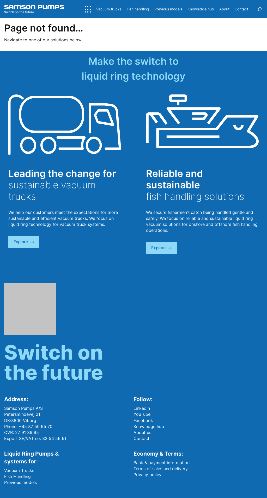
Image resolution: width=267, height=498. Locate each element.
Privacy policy (147, 474)
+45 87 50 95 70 (35, 426)
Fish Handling (17, 476)
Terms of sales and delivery (161, 468)
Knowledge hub (149, 426)
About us (142, 432)
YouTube (142, 414)
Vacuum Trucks (19, 470)
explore (24, 241)
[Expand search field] (260, 9)
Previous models (20, 482)
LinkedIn (142, 408)
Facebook (143, 420)
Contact (141, 438)
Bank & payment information (162, 462)
